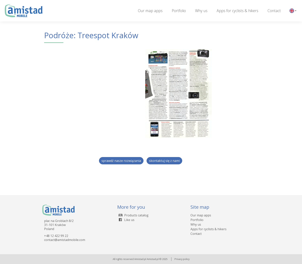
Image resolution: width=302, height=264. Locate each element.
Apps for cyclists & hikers (237, 10)
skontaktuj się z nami (164, 161)
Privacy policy (182, 259)
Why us (201, 10)
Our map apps (150, 10)
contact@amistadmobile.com (64, 240)
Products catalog (132, 215)
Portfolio (179, 10)
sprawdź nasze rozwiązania (121, 161)
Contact (274, 10)
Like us (125, 220)
